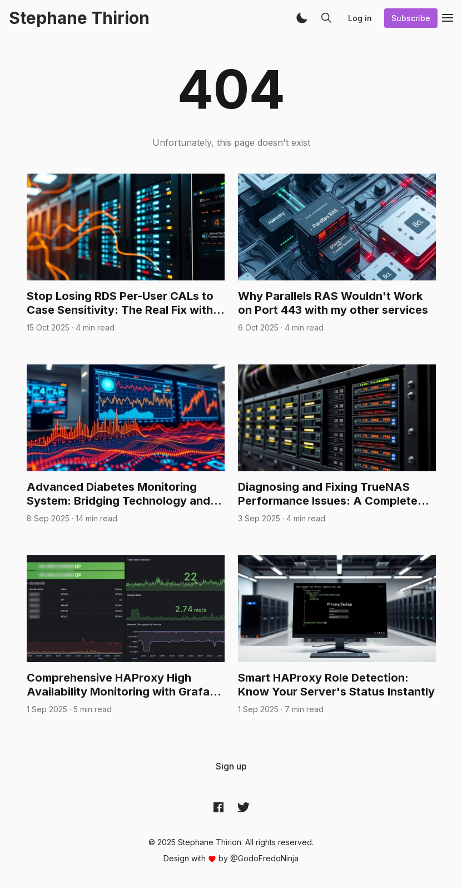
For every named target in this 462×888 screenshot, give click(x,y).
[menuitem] (231, 766)
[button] (302, 18)
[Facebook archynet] (218, 806)
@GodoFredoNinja (264, 858)
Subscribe (410, 18)
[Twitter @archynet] (243, 806)
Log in (360, 18)
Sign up (231, 766)
